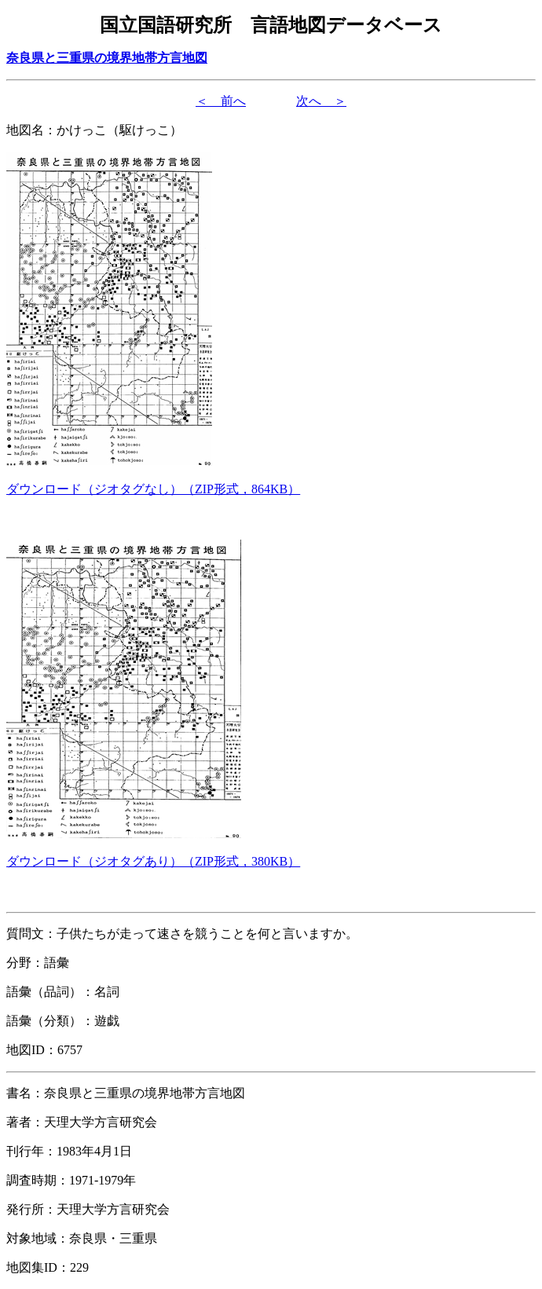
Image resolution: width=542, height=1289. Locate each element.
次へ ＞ (321, 101)
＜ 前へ (221, 101)
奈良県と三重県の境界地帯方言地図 (106, 57)
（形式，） (153, 489)
